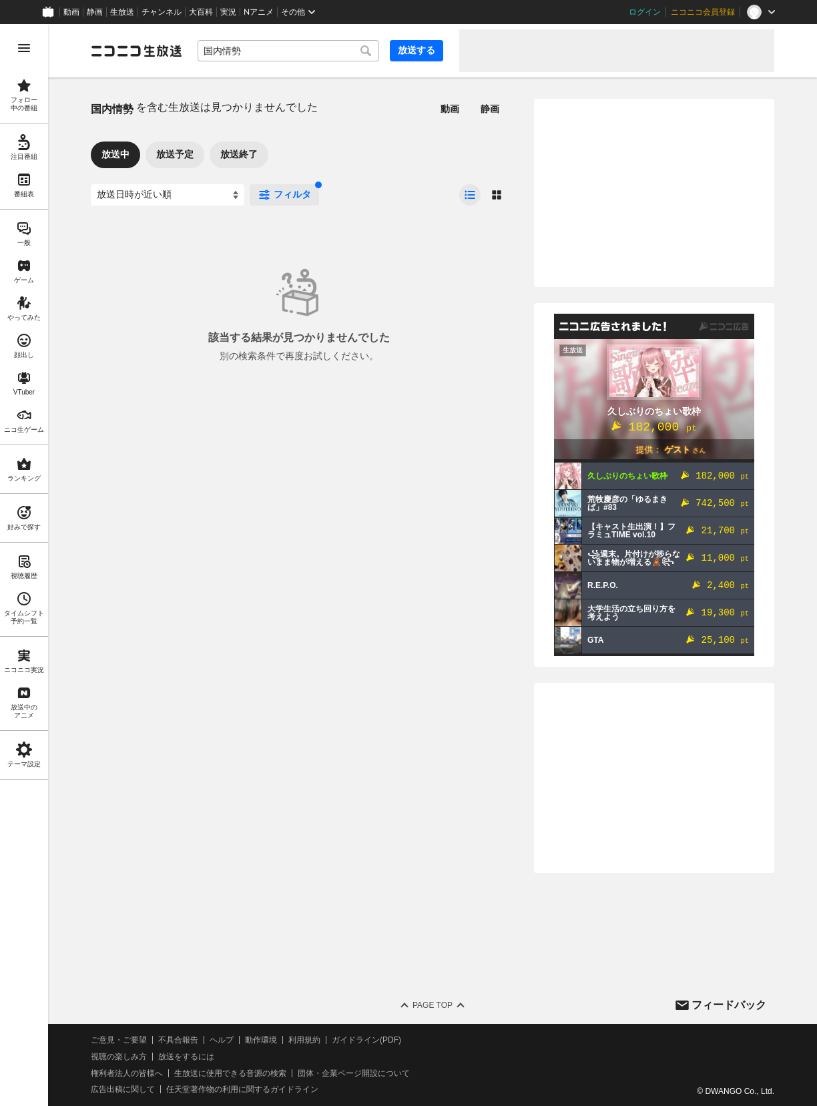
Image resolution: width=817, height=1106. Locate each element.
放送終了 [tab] (239, 154)
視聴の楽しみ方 (119, 1056)
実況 (228, 12)
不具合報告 (178, 1040)
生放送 (122, 12)
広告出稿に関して (123, 1089)
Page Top (433, 1005)
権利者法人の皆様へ (127, 1073)
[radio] (470, 195)
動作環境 (261, 1040)
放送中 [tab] (115, 154)
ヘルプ (222, 1040)
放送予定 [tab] (175, 154)
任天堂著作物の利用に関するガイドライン (242, 1089)
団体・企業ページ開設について (354, 1073)
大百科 (201, 12)
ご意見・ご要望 (119, 1040)
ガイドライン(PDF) (366, 1040)
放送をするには (186, 1057)
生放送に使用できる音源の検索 (230, 1073)
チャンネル (162, 12)
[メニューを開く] (24, 48)
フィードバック (729, 1005)
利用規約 (304, 1040)
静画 (95, 12)
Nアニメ (259, 12)
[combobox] (288, 50)
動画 (71, 12)
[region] (24, 565)
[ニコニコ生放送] (136, 51)
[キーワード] (288, 50)
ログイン (645, 12)
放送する (416, 50)
